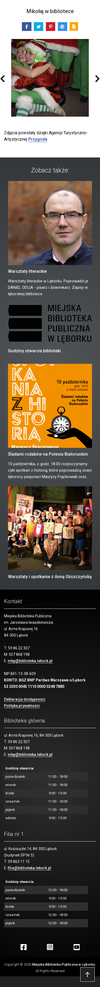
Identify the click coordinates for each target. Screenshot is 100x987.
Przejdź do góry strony (87, 974)
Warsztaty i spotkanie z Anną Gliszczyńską (50, 576)
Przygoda (37, 139)
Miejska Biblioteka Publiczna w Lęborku (63, 964)
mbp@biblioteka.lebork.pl (30, 661)
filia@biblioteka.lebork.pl (29, 868)
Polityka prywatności (22, 706)
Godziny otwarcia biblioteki (34, 350)
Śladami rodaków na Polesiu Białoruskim (48, 454)
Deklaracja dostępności (24, 699)
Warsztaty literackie (27, 271)
